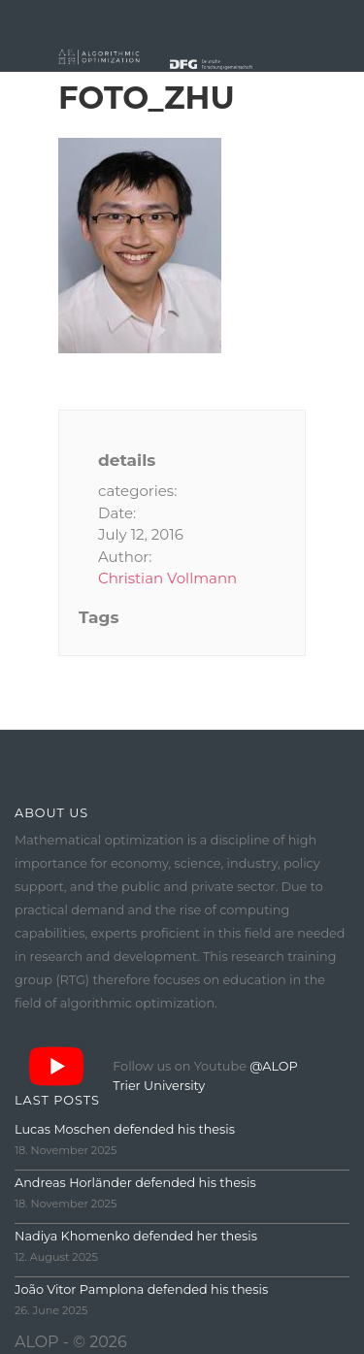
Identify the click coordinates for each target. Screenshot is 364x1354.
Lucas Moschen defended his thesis (125, 1129)
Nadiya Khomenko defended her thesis (136, 1236)
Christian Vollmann (167, 578)
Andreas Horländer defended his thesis (135, 1182)
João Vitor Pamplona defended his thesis (141, 1289)
